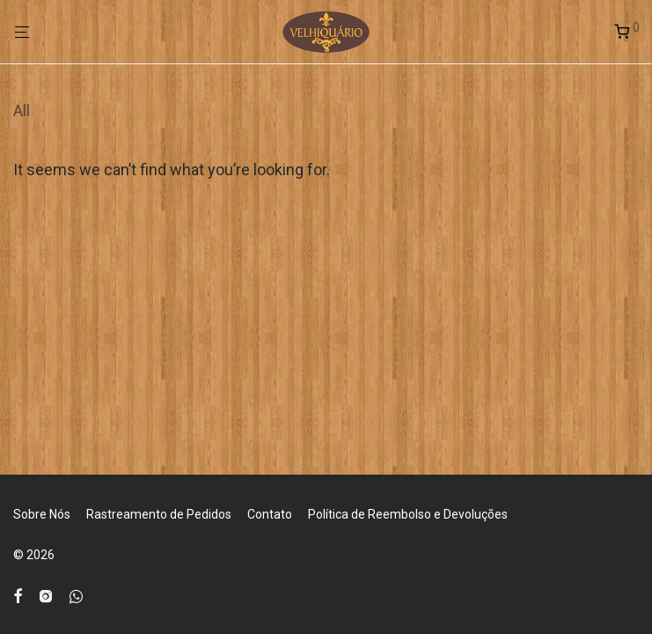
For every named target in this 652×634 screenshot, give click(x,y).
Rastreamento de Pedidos (158, 514)
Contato (269, 514)
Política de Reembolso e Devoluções (408, 514)
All (21, 110)
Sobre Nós (41, 514)
